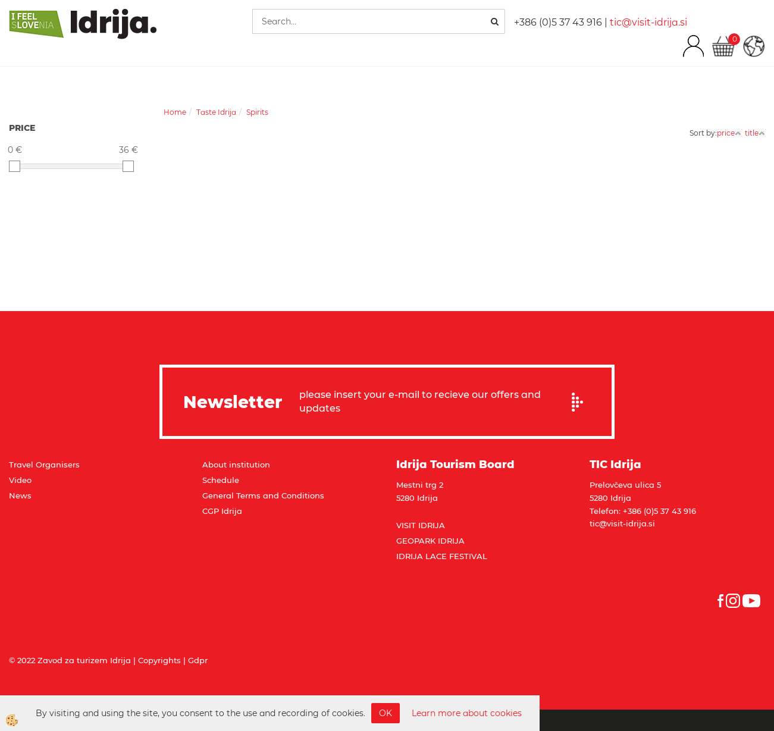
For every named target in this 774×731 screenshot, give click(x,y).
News (20, 495)
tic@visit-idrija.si (648, 22)
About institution (236, 464)
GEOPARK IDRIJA (430, 540)
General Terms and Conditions (263, 495)
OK (385, 713)
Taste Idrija (216, 112)
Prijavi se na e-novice (581, 402)
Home (175, 112)
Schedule (220, 480)
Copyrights (159, 660)
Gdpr (198, 660)
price (729, 132)
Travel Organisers (44, 464)
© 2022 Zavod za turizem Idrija (70, 660)
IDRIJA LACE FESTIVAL (441, 556)
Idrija (231, 511)
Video (20, 480)
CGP (211, 511)
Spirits (257, 112)
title (755, 132)
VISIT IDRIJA (420, 525)
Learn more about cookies (467, 713)
